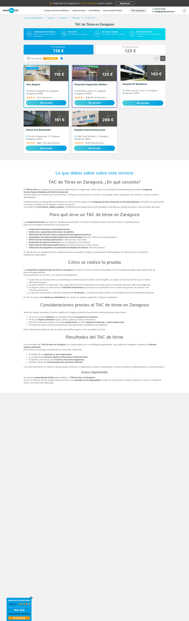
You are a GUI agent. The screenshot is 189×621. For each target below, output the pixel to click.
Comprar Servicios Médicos (56, 10)
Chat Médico (94, 10)
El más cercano (130, 50)
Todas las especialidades (33, 18)
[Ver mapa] (156, 58)
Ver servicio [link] (46, 102)
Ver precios (44, 58)
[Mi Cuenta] (184, 10)
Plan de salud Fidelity (112, 10)
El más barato (58, 50)
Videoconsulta (78, 10)
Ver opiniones (19, 618)
